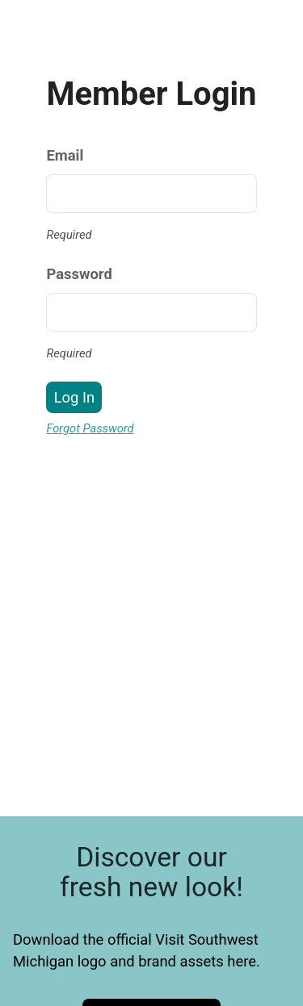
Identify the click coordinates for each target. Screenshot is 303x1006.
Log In (74, 397)
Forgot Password (89, 428)
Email (64, 155)
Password (79, 273)
